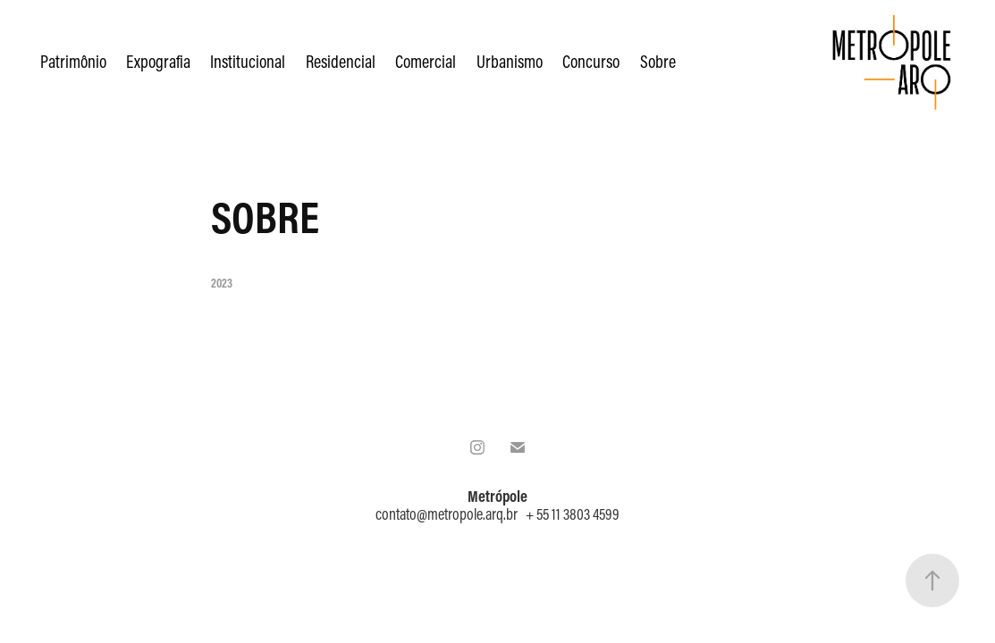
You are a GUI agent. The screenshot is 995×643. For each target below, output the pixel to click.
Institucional (247, 61)
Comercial (425, 61)
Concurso (591, 61)
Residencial (340, 61)
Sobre (658, 61)
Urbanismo (509, 61)
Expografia (158, 61)
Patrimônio (73, 61)
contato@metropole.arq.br (446, 514)
